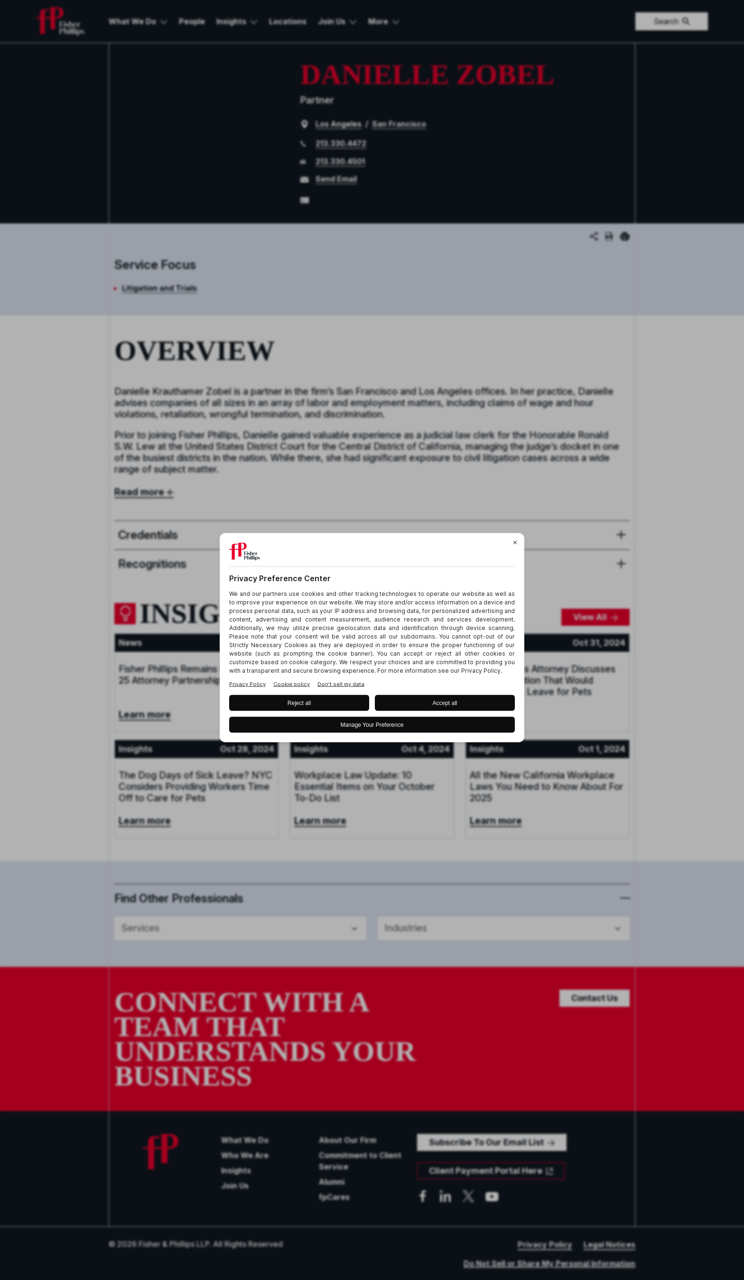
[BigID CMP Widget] (372, 640)
